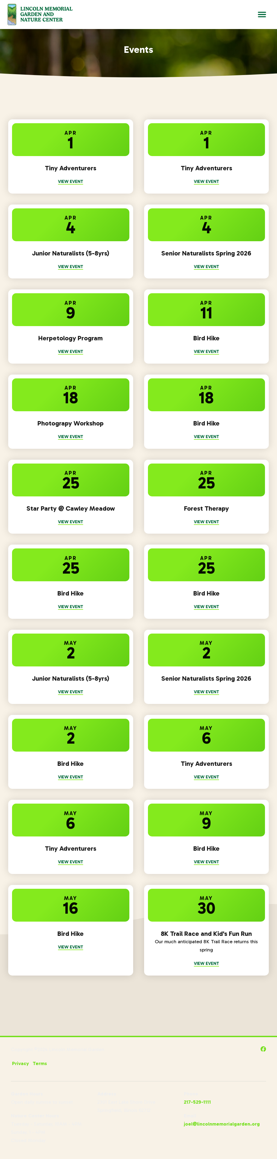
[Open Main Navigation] (262, 14)
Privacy (20, 1064)
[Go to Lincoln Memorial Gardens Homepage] (39, 14)
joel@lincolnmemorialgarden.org (222, 1125)
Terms (40, 1064)
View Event (70, 181)
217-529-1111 (197, 1103)
